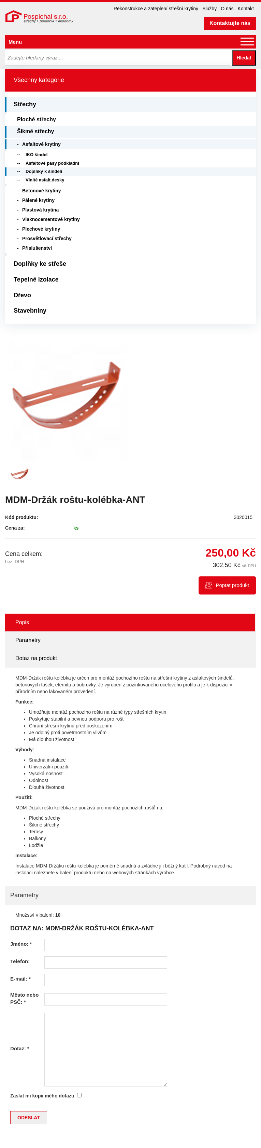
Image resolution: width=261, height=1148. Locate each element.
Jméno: (21, 944)
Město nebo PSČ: (24, 998)
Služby (209, 8)
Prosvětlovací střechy (47, 238)
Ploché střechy (36, 119)
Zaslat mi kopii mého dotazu (42, 1095)
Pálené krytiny (38, 200)
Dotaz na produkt (36, 658)
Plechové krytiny (41, 229)
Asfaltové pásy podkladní (52, 163)
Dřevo (22, 295)
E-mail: (20, 979)
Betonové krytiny (41, 190)
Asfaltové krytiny (41, 144)
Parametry (28, 640)
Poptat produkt (232, 585)
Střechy (25, 104)
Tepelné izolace (36, 279)
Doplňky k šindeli (44, 171)
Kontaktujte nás (229, 23)
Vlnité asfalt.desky (45, 179)
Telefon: (20, 961)
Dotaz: (19, 1048)
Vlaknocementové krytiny (51, 219)
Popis (22, 622)
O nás (227, 8)
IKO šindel (36, 154)
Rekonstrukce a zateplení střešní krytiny (156, 8)
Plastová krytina (40, 210)
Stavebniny (30, 310)
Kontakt (246, 8)
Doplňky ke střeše (40, 263)
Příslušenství (37, 248)
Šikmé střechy (35, 131)
